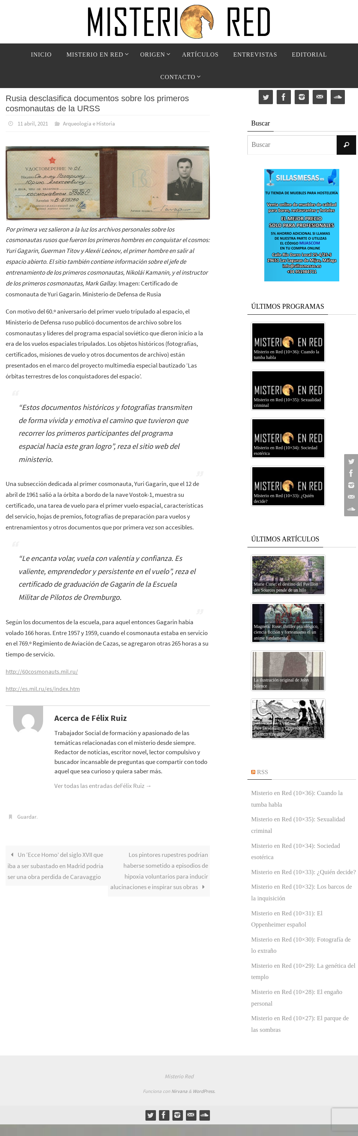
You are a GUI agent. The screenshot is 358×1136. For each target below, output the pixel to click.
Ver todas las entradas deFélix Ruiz (103, 785)
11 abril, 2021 (34, 123)
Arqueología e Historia (94, 123)
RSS (263, 772)
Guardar (27, 816)
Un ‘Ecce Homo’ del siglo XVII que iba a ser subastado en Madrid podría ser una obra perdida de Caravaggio (55, 865)
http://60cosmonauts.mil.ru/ (43, 671)
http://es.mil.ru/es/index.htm (44, 688)
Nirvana (179, 1103)
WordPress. (204, 1103)
